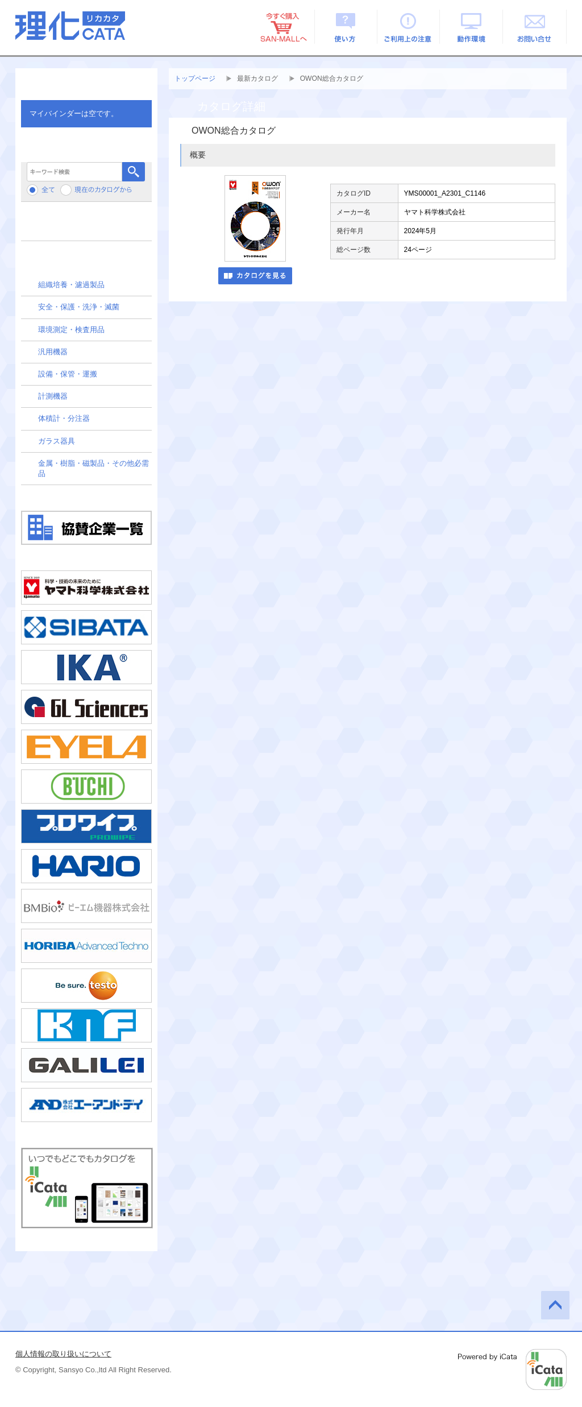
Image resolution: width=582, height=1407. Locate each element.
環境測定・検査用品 (71, 329)
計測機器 (53, 396)
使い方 (345, 27)
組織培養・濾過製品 (71, 284)
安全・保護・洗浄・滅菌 (78, 307)
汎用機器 (53, 351)
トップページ (194, 78)
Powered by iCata (512, 1369)
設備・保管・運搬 (67, 374)
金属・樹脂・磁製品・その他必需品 (93, 468)
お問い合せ (535, 27)
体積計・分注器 (64, 418)
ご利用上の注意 (408, 27)
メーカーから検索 (86, 225)
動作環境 (472, 27)
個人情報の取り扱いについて (63, 1354)
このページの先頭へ (555, 1305)
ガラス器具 (56, 441)
